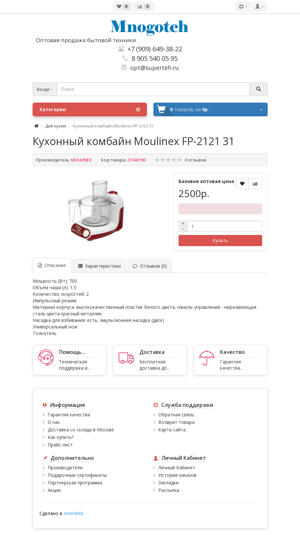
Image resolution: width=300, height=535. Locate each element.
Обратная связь (176, 414)
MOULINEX (81, 160)
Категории (89, 109)
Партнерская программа (75, 482)
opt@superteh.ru (153, 68)
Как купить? (61, 437)
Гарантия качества (69, 414)
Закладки (168, 482)
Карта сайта (172, 429)
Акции (54, 490)
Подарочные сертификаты (77, 475)
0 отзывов (195, 160)
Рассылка (168, 490)
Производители (65, 467)
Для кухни (55, 126)
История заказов (177, 475)
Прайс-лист (60, 445)
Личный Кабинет (176, 467)
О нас (54, 422)
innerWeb (74, 513)
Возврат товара (176, 422)
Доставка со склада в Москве (81, 429)
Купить (220, 240)
